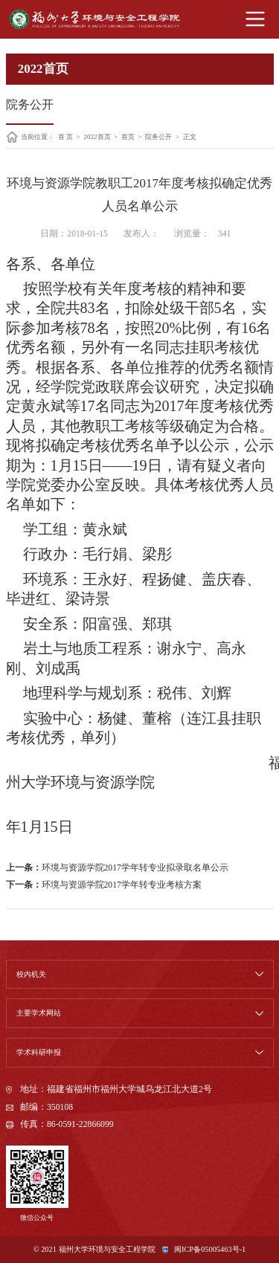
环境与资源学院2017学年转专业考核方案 (122, 885)
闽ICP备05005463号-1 (210, 1249)
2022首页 (96, 137)
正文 (189, 137)
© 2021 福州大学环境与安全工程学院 (94, 1249)
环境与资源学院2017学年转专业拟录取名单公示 (135, 868)
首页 (128, 137)
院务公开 (158, 137)
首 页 (65, 137)
